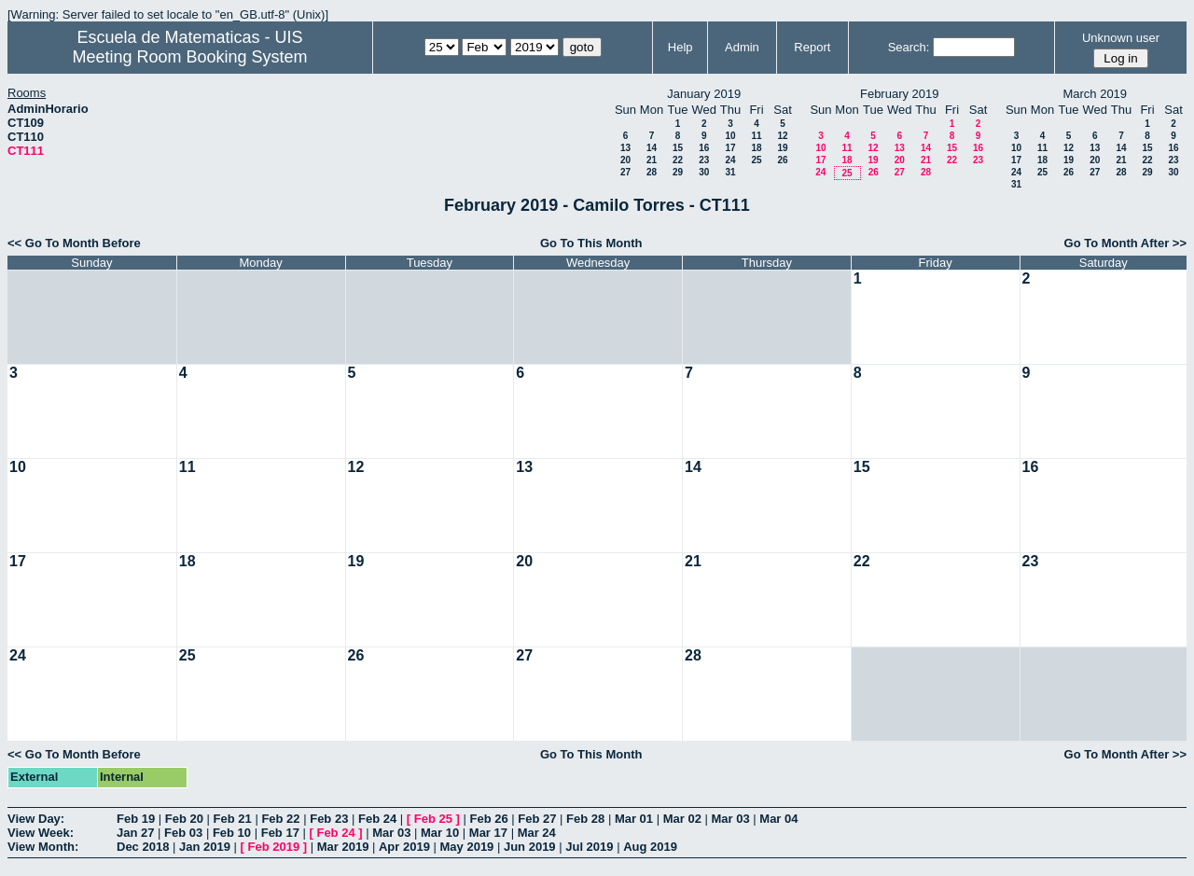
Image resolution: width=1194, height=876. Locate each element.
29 (678, 172)
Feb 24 (377, 819)
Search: (909, 47)
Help (680, 47)
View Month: (42, 847)
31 (730, 172)
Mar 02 (682, 819)
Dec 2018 (143, 847)
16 (704, 148)
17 (730, 148)
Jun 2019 (530, 847)
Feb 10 (232, 833)
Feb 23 (329, 819)
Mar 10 (440, 833)
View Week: (40, 833)
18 (756, 148)
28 (651, 172)
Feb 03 (183, 833)
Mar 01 (634, 819)
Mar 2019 (343, 847)
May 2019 (467, 847)
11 (756, 136)
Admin (742, 47)
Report (812, 47)
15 (678, 148)
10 (730, 136)
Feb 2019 (274, 847)
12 (782, 136)
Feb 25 (433, 819)
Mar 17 (488, 833)
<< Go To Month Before (74, 243)
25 (756, 160)
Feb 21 (233, 819)
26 (782, 160)
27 (625, 172)
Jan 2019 (204, 847)
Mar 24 (537, 833)
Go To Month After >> (1125, 243)
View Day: (35, 819)
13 (625, 148)
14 (651, 148)
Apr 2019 (404, 847)
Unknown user (1120, 38)
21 (651, 160)
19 (782, 148)
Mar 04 (778, 819)
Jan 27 (135, 833)
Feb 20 (184, 819)
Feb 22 (280, 819)
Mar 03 (731, 819)
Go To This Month (591, 243)
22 (678, 160)
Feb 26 (488, 819)
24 (730, 160)
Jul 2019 (589, 847)
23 (704, 160)
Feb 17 (280, 833)
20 (625, 160)
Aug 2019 (650, 847)
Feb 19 (136, 819)
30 (704, 172)
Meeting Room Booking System (189, 57)
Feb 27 (537, 819)
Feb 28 (585, 819)
